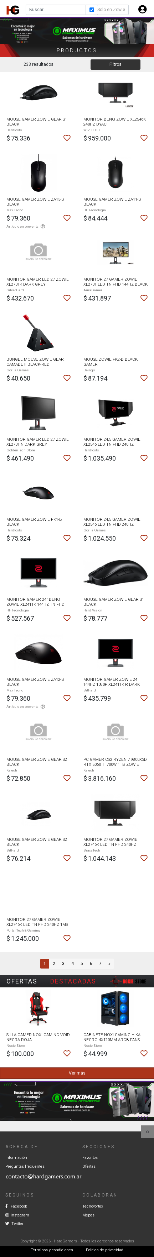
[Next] (109, 964)
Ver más (77, 1073)
